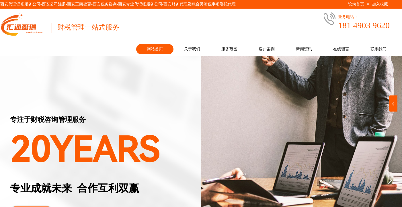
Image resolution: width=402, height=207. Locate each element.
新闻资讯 (304, 49)
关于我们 (192, 49)
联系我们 (378, 49)
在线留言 (341, 49)
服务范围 (229, 49)
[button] (390, 179)
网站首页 (155, 49)
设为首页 (356, 4)
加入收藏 (380, 4)
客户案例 (267, 49)
